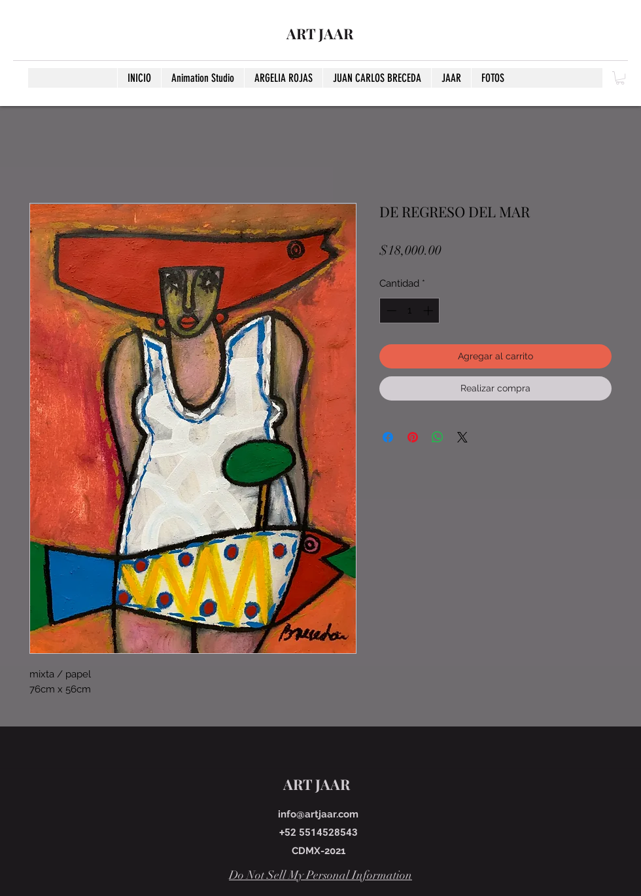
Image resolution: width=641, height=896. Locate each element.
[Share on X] (462, 437)
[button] (620, 77)
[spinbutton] (410, 310)
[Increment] (429, 310)
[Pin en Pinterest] (413, 437)
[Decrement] (390, 310)
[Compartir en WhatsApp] (437, 437)
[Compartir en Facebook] (388, 437)
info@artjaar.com (318, 814)
